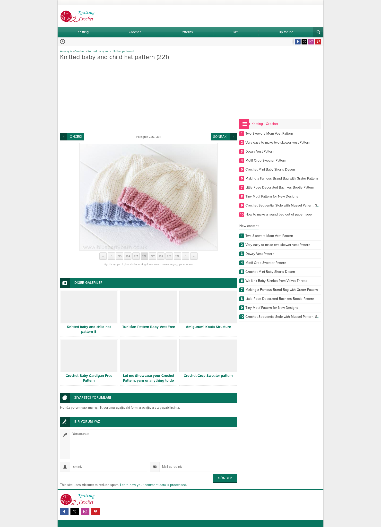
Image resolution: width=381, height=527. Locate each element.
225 (136, 256)
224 (128, 256)
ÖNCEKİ (76, 137)
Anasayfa (66, 51)
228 (161, 256)
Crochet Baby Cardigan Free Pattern (89, 378)
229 (169, 256)
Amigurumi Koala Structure (208, 327)
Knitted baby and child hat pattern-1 (110, 51)
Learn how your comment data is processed (153, 485)
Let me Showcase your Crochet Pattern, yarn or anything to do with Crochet (148, 380)
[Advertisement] (148, 97)
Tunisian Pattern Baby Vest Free (148, 327)
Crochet (79, 51)
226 (144, 256)
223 (120, 256)
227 (153, 256)
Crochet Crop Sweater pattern (208, 375)
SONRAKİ (220, 137)
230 (177, 256)
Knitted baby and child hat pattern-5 (89, 329)
